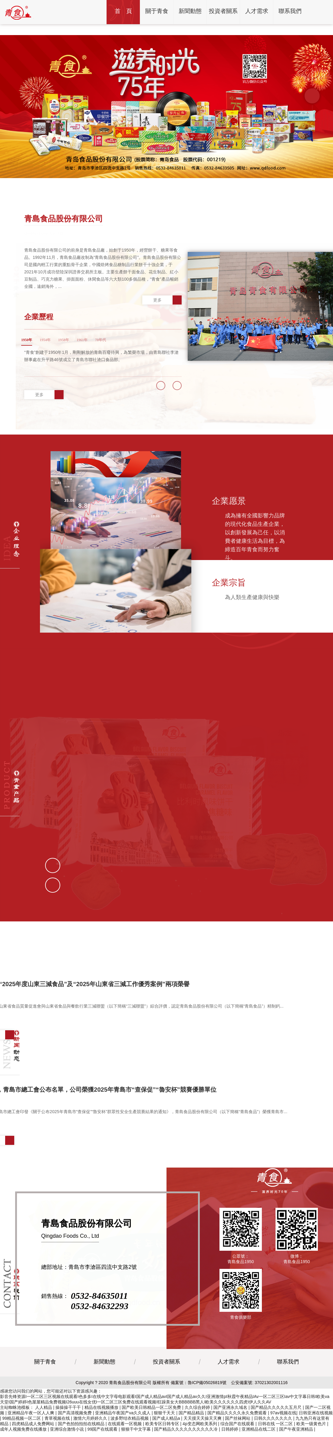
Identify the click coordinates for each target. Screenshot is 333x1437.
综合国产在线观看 (238, 1434)
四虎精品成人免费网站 (33, 1434)
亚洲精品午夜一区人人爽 (31, 1423)
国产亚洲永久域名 (231, 1418)
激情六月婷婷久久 (90, 1428)
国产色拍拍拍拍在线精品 (82, 1434)
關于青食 (45, 1372)
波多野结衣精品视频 (130, 1428)
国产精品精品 (192, 1423)
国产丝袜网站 (238, 1428)
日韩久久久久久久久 (273, 1428)
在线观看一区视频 (125, 1434)
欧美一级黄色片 (311, 1434)
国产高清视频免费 (75, 1423)
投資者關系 (166, 1372)
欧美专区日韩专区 (162, 1434)
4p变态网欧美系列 (200, 1434)
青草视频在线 (58, 1428)
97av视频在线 (283, 1423)
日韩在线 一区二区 (276, 1434)
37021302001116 (271, 1393)
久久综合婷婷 (198, 1418)
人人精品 (44, 1418)
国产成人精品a (166, 1428)
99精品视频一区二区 (22, 1428)
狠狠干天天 (165, 1423)
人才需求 (228, 1372)
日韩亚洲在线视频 (316, 1423)
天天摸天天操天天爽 (203, 1428)
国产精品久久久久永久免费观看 (237, 1423)
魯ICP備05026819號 (207, 1393)
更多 (167, 300)
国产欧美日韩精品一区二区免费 (152, 1418)
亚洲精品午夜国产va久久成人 (123, 1423)
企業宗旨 (229, 559)
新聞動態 (104, 1372)
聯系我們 (288, 1372)
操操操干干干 (68, 1418)
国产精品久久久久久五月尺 (277, 1418)
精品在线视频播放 (102, 1418)
